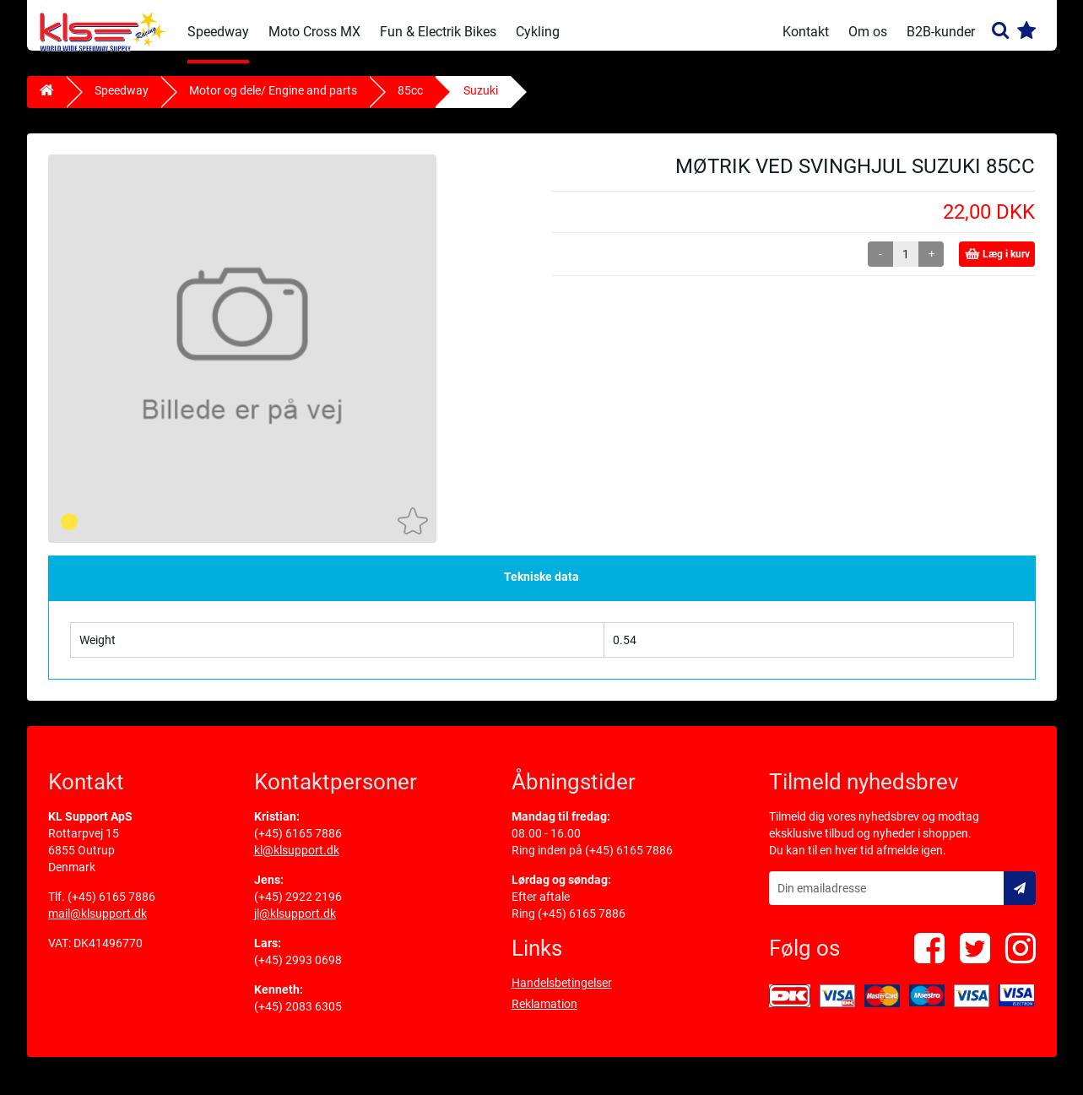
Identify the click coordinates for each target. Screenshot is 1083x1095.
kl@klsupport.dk (296, 863)
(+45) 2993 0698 (298, 972)
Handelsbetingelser (562, 995)
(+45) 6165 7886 (111, 909)
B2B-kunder (941, 32)
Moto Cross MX (314, 32)
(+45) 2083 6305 (298, 1019)
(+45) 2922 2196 (298, 909)
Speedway (218, 32)
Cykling (538, 32)
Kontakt (805, 32)
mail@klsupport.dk (97, 926)
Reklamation (544, 1016)
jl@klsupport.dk (295, 926)
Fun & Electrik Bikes (438, 32)
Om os (867, 32)
